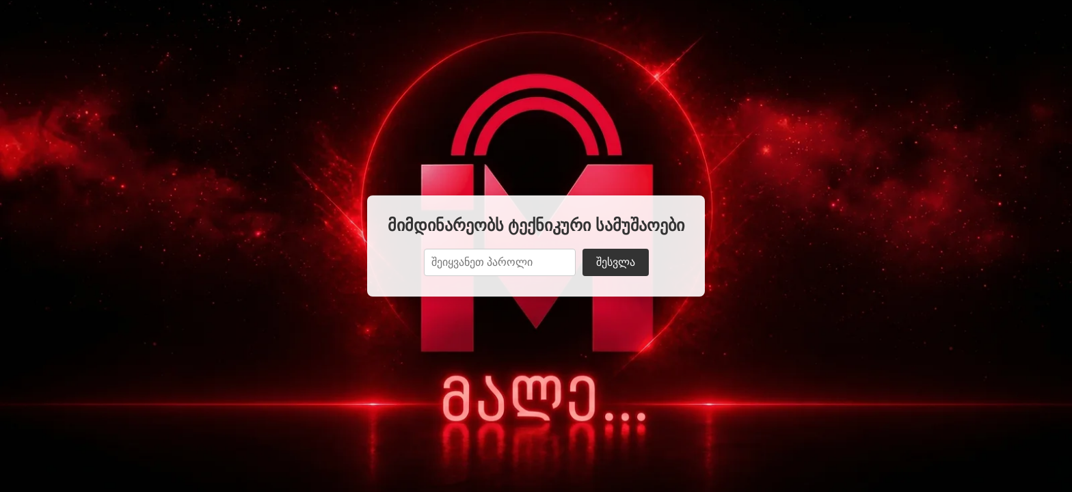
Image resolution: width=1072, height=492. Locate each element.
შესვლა (615, 262)
